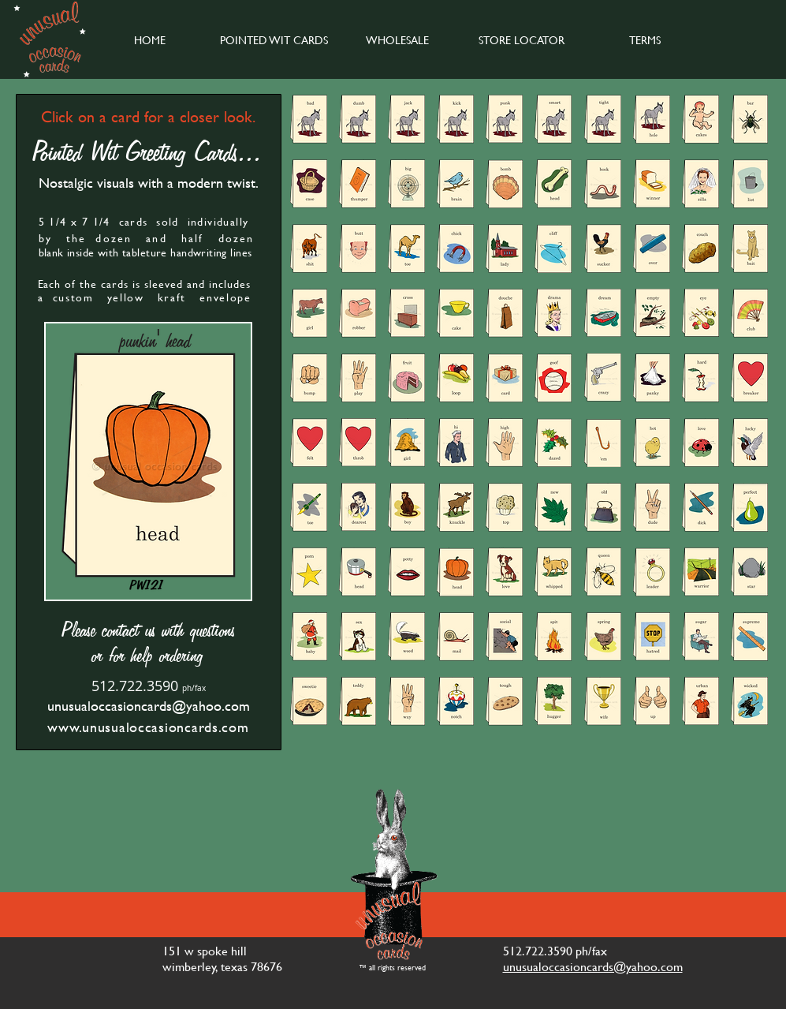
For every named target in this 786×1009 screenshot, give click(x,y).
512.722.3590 (134, 685)
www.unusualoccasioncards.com (147, 727)
